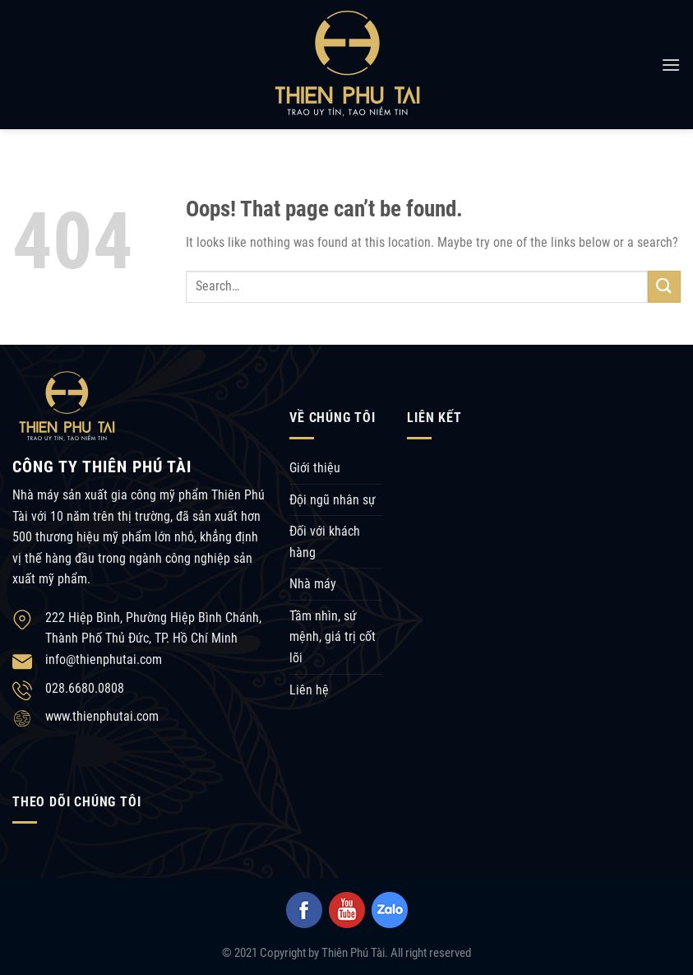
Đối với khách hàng (324, 541)
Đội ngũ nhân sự (332, 500)
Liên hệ (309, 690)
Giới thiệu (314, 468)
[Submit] (664, 287)
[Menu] (671, 64)
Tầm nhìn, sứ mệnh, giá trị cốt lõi (332, 637)
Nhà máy (312, 584)
